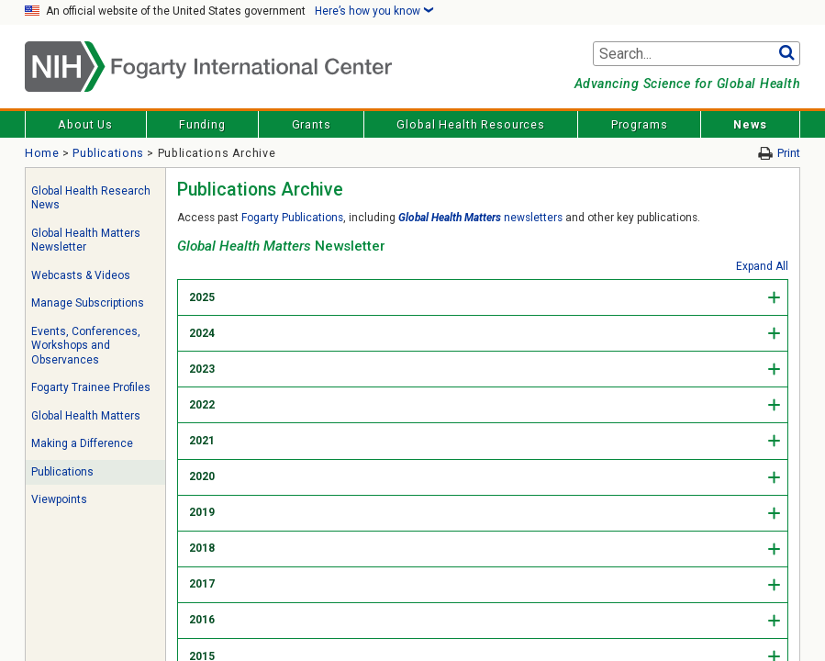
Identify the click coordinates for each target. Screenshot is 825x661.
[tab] (482, 297)
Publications (108, 153)
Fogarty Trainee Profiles (91, 387)
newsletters (480, 217)
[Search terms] (696, 54)
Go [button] (786, 54)
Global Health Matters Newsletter (85, 240)
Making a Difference (82, 443)
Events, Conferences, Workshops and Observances (85, 345)
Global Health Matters (85, 415)
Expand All (762, 266)
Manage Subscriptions (87, 303)
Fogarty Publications (292, 217)
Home (42, 153)
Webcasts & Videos (80, 275)
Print (788, 153)
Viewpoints (59, 499)
